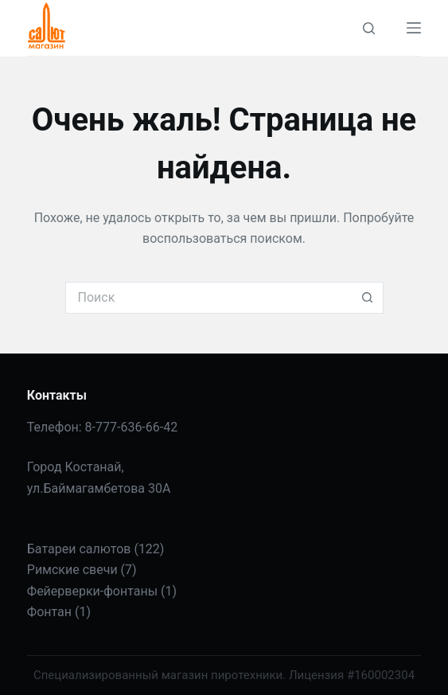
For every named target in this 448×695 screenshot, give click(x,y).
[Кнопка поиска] (368, 298)
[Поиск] (369, 28)
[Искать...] (208, 298)
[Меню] (414, 28)
